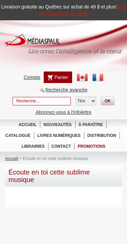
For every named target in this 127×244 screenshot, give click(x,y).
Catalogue (17, 135)
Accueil (28, 124)
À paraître (91, 124)
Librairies (33, 146)
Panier (58, 77)
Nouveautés (57, 124)
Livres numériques (59, 135)
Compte (32, 77)
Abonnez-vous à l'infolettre (63, 112)
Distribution (101, 135)
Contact (61, 146)
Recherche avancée (66, 90)
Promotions (91, 146)
